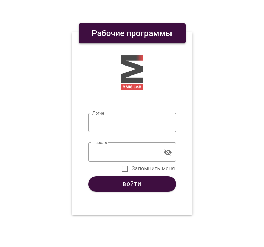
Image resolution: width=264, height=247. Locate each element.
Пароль (99, 142)
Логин (98, 113)
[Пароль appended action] (168, 152)
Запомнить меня (153, 168)
